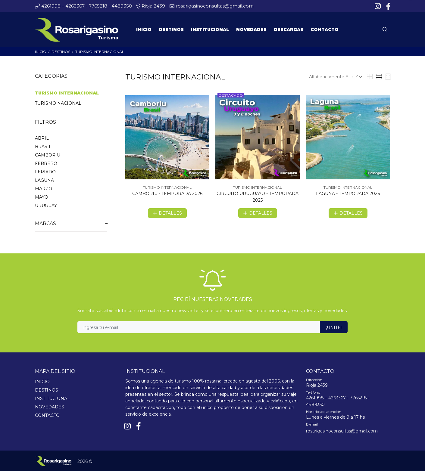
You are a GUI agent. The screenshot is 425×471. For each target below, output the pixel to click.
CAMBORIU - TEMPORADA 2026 (167, 193)
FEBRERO (46, 163)
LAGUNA (44, 180)
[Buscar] (386, 30)
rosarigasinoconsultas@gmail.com (342, 431)
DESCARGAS (288, 29)
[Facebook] (387, 6)
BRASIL (43, 146)
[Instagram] (378, 6)
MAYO (41, 197)
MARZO (43, 188)
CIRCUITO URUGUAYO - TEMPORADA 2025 (257, 197)
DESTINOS (61, 51)
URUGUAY (46, 205)
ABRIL (42, 138)
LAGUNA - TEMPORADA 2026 (348, 193)
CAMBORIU (47, 155)
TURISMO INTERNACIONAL (99, 51)
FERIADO (45, 172)
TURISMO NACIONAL (58, 103)
